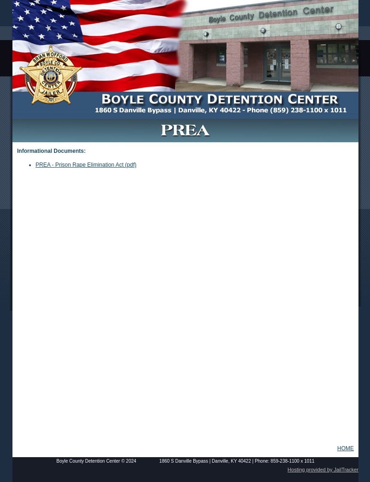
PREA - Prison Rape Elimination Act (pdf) (86, 165)
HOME (345, 448)
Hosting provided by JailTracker (322, 469)
